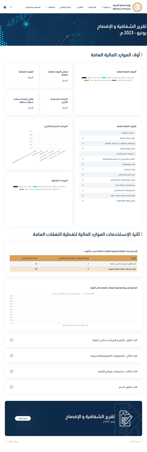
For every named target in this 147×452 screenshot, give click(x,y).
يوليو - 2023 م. (12, 441)
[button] (11, 7)
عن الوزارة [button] (106, 7)
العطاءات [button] (50, 7)
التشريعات (92, 7)
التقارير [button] (79, 7)
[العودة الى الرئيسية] (127, 7)
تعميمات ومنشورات (32, 7)
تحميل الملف (23, 418)
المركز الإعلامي (65, 7)
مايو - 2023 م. (135, 441)
